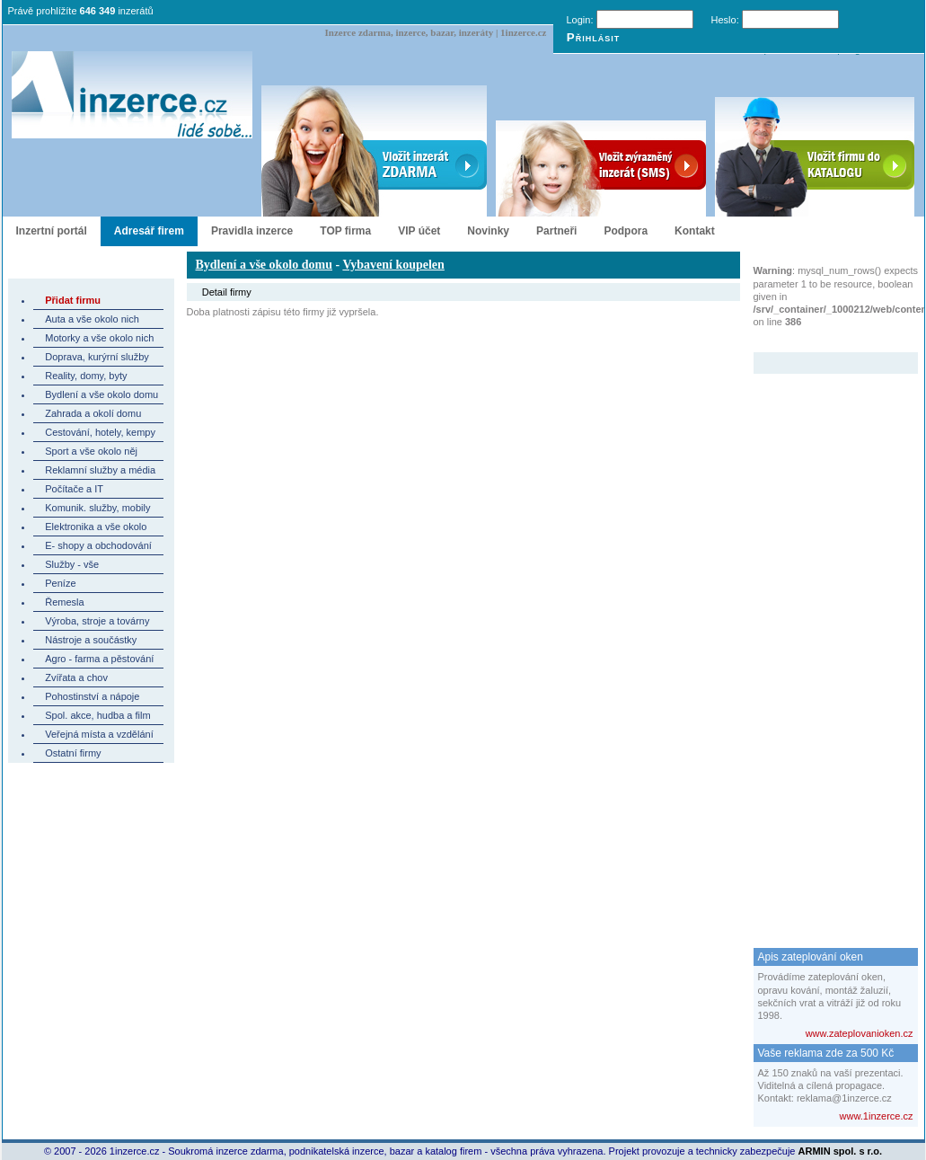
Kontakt (695, 231)
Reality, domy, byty (86, 375)
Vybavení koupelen (393, 264)
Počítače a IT (74, 488)
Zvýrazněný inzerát (822, 340)
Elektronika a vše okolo (95, 526)
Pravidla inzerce (252, 231)
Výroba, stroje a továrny (97, 620)
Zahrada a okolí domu (93, 413)
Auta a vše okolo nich (92, 319)
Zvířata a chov (76, 677)
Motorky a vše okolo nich (99, 337)
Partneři (556, 231)
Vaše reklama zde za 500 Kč (826, 1053)
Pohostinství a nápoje (92, 696)
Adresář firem (149, 231)
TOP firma (345, 231)
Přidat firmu (73, 300)
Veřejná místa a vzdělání (99, 734)
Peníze (60, 583)
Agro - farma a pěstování (99, 658)
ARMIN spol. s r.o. (840, 1151)
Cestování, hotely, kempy (100, 432)
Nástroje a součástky (91, 639)
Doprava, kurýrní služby (97, 356)
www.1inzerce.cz (876, 1116)
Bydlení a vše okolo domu (101, 394)
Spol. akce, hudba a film (97, 715)
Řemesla (64, 602)
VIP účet (419, 231)
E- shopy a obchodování (98, 545)
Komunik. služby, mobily (97, 507)
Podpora (626, 231)
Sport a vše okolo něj (91, 451)
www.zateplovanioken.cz (859, 1033)
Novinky (488, 231)
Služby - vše (72, 564)
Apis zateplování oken (810, 957)
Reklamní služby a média (100, 470)
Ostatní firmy (73, 753)
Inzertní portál (51, 231)
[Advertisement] (825, 643)
